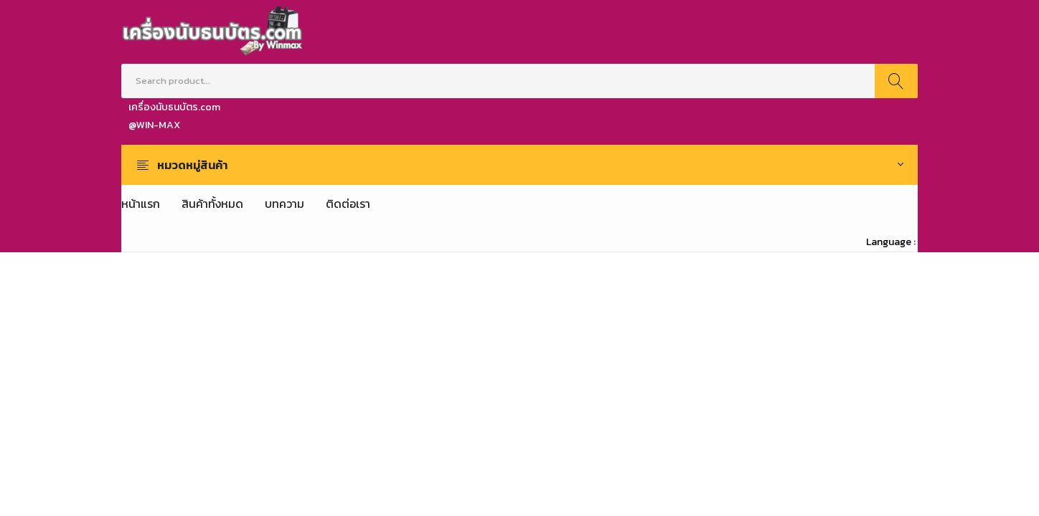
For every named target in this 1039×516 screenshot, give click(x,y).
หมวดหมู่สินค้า (192, 164)
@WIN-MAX (154, 125)
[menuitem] (140, 203)
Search (896, 81)
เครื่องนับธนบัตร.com (174, 107)
